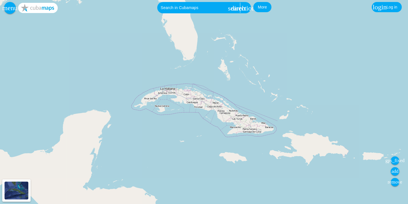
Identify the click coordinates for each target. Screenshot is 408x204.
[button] (10, 8)
